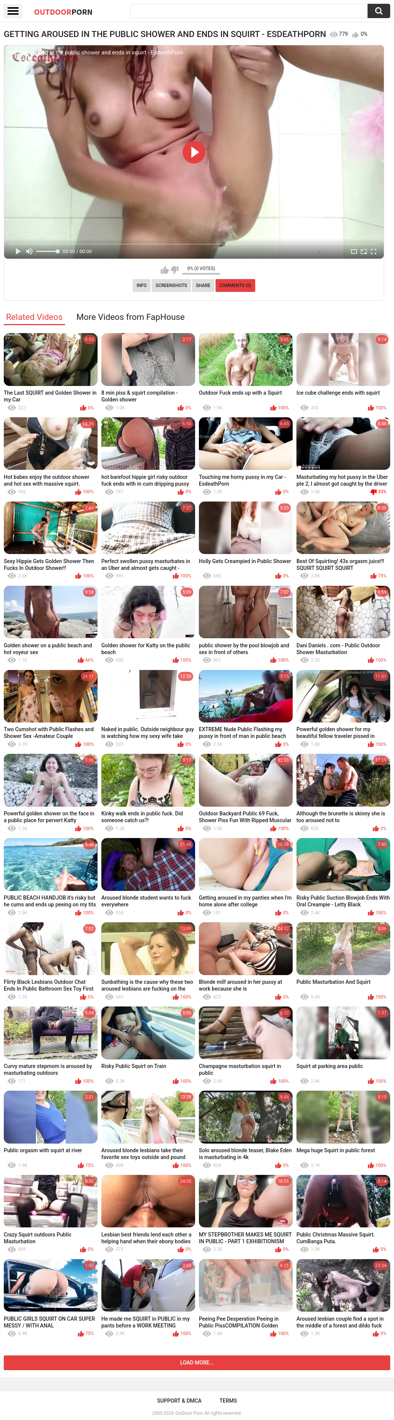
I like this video (165, 270)
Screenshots (171, 285)
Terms (228, 1401)
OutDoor (63, 11)
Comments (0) (235, 285)
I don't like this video (174, 270)
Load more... (197, 1363)
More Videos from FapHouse (130, 317)
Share (203, 285)
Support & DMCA (179, 1401)
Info (142, 285)
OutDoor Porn (189, 1413)
